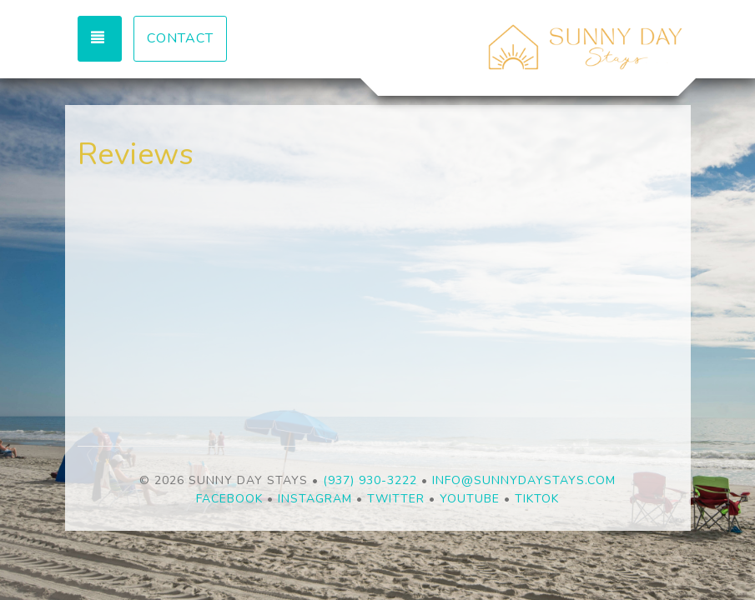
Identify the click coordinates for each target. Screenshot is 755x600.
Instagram (315, 499)
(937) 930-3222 (370, 480)
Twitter (396, 499)
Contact (180, 38)
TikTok (537, 499)
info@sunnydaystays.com (524, 480)
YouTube (470, 499)
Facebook (229, 499)
